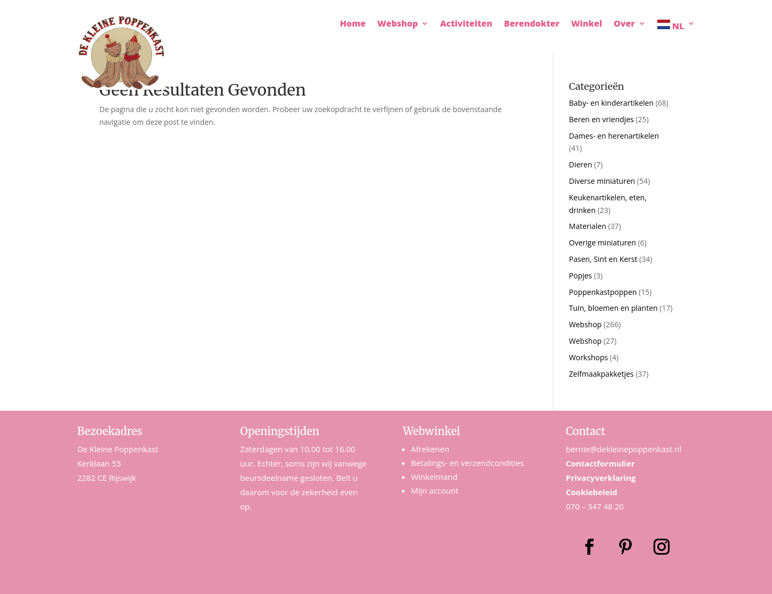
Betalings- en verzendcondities (467, 462)
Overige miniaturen (602, 242)
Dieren (581, 164)
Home (352, 24)
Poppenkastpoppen (603, 292)
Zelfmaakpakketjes (601, 374)
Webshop (398, 24)
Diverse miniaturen (602, 181)
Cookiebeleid (591, 492)
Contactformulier (600, 463)
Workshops (588, 357)
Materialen (587, 226)
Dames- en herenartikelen (614, 136)
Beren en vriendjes (601, 119)
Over (624, 24)
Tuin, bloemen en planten (613, 308)
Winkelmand (434, 476)
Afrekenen (430, 449)
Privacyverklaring (601, 477)
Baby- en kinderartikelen (611, 103)
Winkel (586, 24)
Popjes (580, 275)
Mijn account (435, 490)
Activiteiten (466, 24)
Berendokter (532, 24)
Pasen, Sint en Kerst (603, 259)
